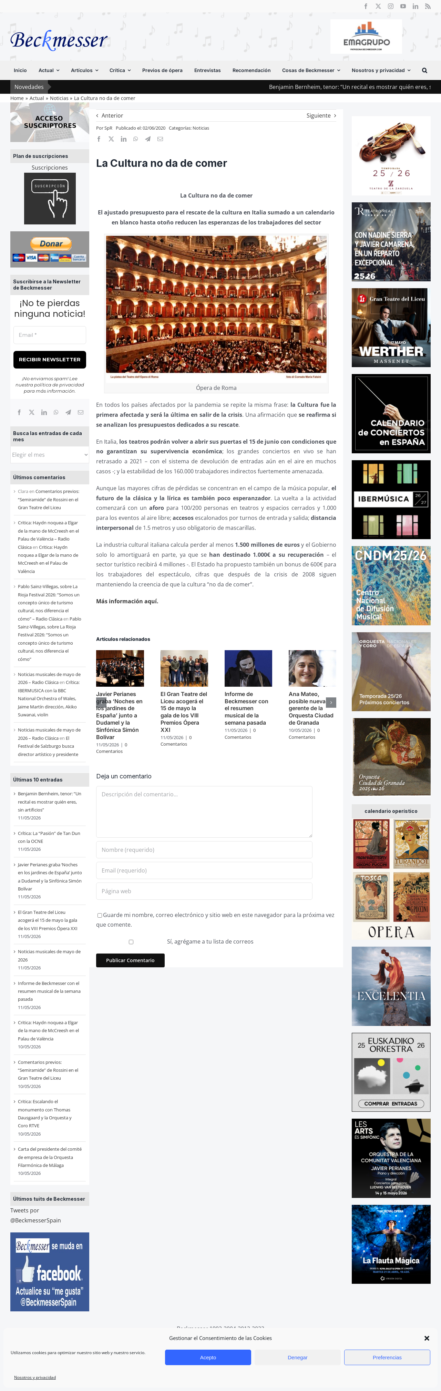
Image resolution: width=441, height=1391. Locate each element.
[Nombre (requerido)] (204, 849)
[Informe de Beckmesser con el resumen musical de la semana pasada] (248, 654)
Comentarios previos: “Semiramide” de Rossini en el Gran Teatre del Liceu (48, 499)
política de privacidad (59, 384)
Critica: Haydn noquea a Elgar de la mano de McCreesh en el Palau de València (48, 1030)
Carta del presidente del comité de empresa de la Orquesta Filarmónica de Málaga (50, 1157)
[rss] (428, 6)
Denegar (298, 1357)
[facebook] (366, 6)
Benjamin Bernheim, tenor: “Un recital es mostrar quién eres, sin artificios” (49, 801)
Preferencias (387, 1357)
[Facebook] (19, 412)
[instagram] (390, 6)
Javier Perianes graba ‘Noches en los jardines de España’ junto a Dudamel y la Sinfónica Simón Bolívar (119, 715)
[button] (426, 1338)
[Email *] (49, 335)
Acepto (208, 1357)
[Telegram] (68, 412)
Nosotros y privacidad (35, 1377)
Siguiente (319, 115)
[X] (31, 412)
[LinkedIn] (44, 412)
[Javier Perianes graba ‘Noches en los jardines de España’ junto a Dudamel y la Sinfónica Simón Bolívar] (120, 654)
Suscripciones (50, 167)
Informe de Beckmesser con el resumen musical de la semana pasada (49, 991)
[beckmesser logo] (59, 25)
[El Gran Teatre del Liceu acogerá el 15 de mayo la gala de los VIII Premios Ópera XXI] (184, 654)
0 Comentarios (111, 748)
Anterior (112, 115)
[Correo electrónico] (80, 412)
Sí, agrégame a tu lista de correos (176, 941)
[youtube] (403, 6)
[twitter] (378, 6)
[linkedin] (415, 6)
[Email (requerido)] (204, 870)
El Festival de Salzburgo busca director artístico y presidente (48, 746)
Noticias (201, 128)
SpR (108, 128)
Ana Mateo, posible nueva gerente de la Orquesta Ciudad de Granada (311, 708)
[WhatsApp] (56, 412)
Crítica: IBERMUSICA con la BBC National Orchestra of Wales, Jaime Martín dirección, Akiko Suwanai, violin (49, 698)
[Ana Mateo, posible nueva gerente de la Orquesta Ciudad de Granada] (312, 654)
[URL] (204, 891)
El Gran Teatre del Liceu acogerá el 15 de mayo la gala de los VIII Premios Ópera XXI (48, 920)
